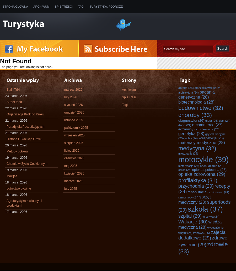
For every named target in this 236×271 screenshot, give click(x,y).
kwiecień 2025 (74, 173)
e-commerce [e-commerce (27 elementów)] (207, 124)
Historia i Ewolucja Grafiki (24, 139)
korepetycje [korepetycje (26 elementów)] (211, 138)
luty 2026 (70, 97)
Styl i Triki (13, 89)
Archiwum (41, 6)
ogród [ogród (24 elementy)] (184, 169)
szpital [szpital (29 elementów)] (190, 216)
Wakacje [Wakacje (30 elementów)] (193, 221)
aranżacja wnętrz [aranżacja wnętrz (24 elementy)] (208, 87)
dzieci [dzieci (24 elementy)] (184, 125)
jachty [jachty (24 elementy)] (191, 138)
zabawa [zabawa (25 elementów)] (201, 232)
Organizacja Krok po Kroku (25, 114)
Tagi (81, 6)
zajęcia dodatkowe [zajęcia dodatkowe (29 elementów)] (202, 235)
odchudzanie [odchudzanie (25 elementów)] (212, 165)
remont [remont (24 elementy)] (221, 192)
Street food (14, 102)
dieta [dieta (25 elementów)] (211, 120)
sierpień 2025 (73, 143)
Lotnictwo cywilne (19, 188)
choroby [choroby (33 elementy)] (195, 114)
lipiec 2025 (71, 150)
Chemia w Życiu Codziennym (27, 164)
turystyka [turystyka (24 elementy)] (210, 216)
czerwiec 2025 (74, 158)
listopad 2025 (73, 120)
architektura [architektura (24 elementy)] (188, 92)
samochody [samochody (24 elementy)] (188, 197)
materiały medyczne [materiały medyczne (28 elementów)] (201, 142)
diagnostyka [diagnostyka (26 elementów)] (191, 120)
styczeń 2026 (73, 105)
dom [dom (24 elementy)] (224, 120)
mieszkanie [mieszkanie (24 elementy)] (188, 153)
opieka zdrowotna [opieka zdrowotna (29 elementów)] (201, 174)
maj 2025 (70, 166)
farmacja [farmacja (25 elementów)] (210, 129)
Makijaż (12, 176)
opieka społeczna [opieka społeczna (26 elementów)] (209, 170)
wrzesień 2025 (74, 135)
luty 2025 (70, 189)
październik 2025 (76, 128)
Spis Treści (64, 6)
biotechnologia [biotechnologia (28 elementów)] (196, 102)
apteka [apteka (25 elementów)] (186, 87)
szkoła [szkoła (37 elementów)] (205, 209)
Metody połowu (17, 151)
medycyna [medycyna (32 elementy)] (197, 148)
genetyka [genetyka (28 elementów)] (191, 133)
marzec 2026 (73, 89)
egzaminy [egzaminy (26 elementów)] (189, 129)
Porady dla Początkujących (25, 127)
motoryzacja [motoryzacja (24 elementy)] (188, 165)
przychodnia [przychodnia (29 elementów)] (196, 186)
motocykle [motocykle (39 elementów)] (203, 159)
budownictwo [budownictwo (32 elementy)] (200, 108)
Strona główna (15, 6)
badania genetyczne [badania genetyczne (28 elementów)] (196, 94)
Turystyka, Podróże (106, 6)
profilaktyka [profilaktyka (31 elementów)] (197, 180)
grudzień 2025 (74, 112)
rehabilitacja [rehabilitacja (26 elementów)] (201, 192)
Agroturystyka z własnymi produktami (24, 203)
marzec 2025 (73, 181)
